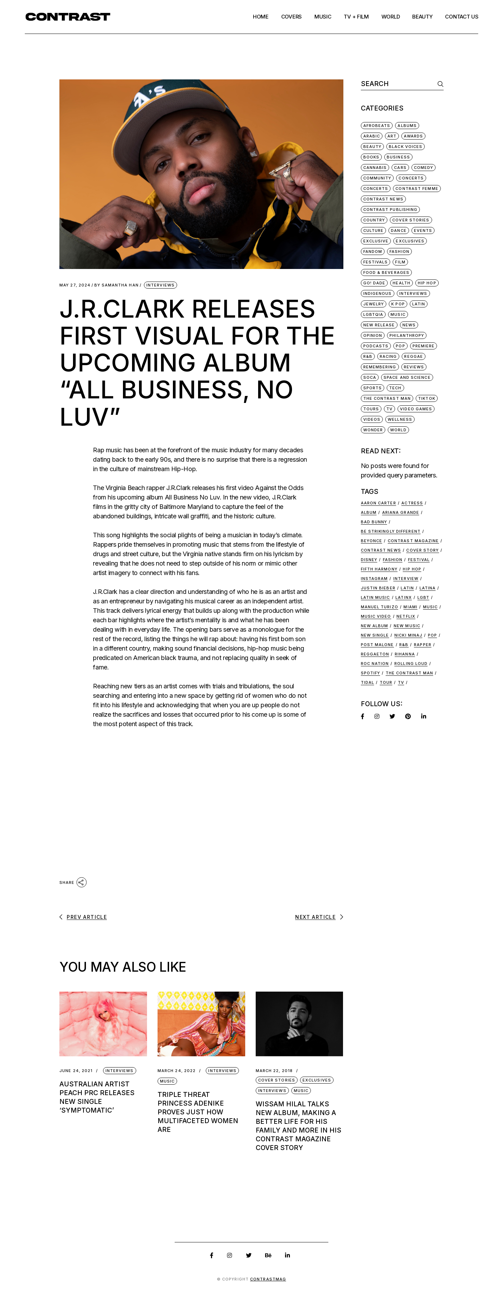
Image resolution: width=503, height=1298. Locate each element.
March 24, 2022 (177, 1071)
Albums (407, 125)
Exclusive (376, 241)
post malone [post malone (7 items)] (377, 644)
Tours (371, 408)
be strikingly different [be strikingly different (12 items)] (391, 531)
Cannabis (375, 167)
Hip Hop (427, 283)
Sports (372, 387)
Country (374, 220)
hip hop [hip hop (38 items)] (412, 569)
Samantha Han (116, 285)
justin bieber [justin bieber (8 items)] (378, 588)
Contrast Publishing (390, 209)
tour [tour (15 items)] (386, 682)
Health (401, 283)
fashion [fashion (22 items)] (393, 559)
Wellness (400, 419)
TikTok (426, 398)
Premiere (424, 345)
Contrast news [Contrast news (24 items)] (381, 550)
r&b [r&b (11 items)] (403, 644)
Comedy (423, 167)
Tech (395, 387)
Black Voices (405, 146)
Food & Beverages (386, 272)
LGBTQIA (373, 314)
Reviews (414, 366)
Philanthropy (406, 335)
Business (398, 157)
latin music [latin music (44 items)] (375, 597)
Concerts (411, 178)
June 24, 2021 (76, 1071)
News (409, 324)
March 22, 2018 (274, 1071)
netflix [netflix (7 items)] (405, 616)
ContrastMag (268, 1279)
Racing (388, 356)
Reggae (413, 356)
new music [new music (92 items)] (407, 625)
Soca (369, 377)
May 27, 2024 (74, 285)
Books (371, 157)
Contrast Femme (416, 188)
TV (389, 408)
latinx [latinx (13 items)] (403, 597)
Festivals (375, 262)
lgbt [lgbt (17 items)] (423, 597)
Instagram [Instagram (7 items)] (374, 578)
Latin (418, 304)
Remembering (379, 366)
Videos (372, 419)
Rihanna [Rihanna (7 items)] (405, 654)
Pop (400, 345)
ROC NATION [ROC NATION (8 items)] (375, 663)
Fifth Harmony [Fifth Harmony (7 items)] (379, 569)
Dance (399, 230)
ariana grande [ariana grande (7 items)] (400, 512)
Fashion (399, 251)
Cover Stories (276, 1080)
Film (400, 262)
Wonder (373, 429)
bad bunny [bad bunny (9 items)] (374, 521)
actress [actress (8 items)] (412, 503)
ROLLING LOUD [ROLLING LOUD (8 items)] (411, 663)
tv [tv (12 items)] (401, 682)
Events (423, 230)
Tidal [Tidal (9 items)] (367, 682)
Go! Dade (374, 283)
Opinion (372, 335)
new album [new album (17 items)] (374, 625)
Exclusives (316, 1080)
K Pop (398, 304)
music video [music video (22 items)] (376, 616)
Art (391, 136)
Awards (413, 136)
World (398, 429)
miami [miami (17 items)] (410, 606)
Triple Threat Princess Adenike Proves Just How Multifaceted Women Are (198, 1112)
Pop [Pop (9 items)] (432, 635)
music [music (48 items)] (430, 606)
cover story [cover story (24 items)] (422, 550)
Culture (373, 230)
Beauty (372, 146)
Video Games (416, 408)
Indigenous (377, 293)
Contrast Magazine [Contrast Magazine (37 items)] (413, 540)
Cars (400, 167)
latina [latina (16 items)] (428, 588)
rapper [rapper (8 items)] (422, 644)
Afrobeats (377, 125)
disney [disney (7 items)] (369, 559)
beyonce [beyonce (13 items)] (371, 540)
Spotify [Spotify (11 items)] (370, 673)
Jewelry (373, 304)
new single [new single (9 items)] (375, 635)
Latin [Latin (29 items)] (407, 588)
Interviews (160, 285)
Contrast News (383, 199)
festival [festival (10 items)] (419, 559)
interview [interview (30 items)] (405, 578)
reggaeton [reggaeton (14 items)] (375, 654)
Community (377, 178)
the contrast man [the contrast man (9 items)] (409, 673)
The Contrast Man (387, 398)
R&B (367, 356)
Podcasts (376, 345)
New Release (379, 324)
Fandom (372, 251)
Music (167, 1081)
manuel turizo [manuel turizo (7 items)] (379, 606)
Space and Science (407, 377)
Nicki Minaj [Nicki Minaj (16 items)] (408, 635)
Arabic (371, 136)
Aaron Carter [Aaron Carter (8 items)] (378, 503)
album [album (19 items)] (369, 512)
